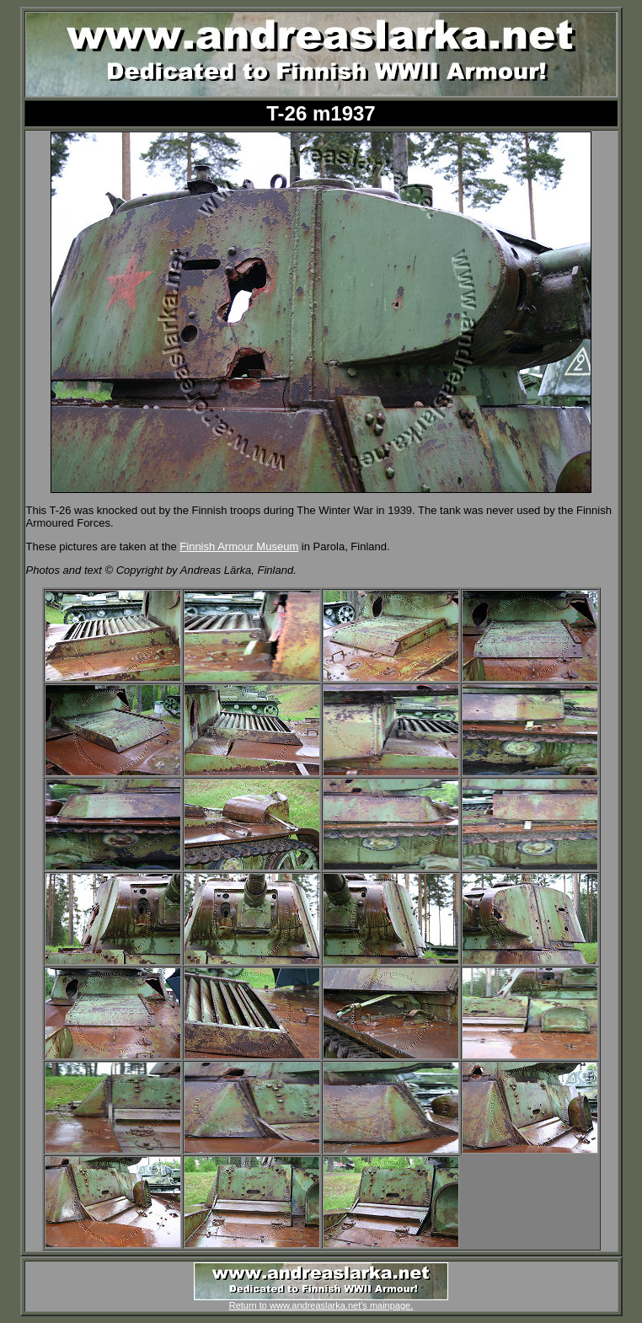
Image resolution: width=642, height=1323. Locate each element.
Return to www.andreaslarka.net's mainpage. (321, 1301)
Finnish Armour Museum (238, 546)
